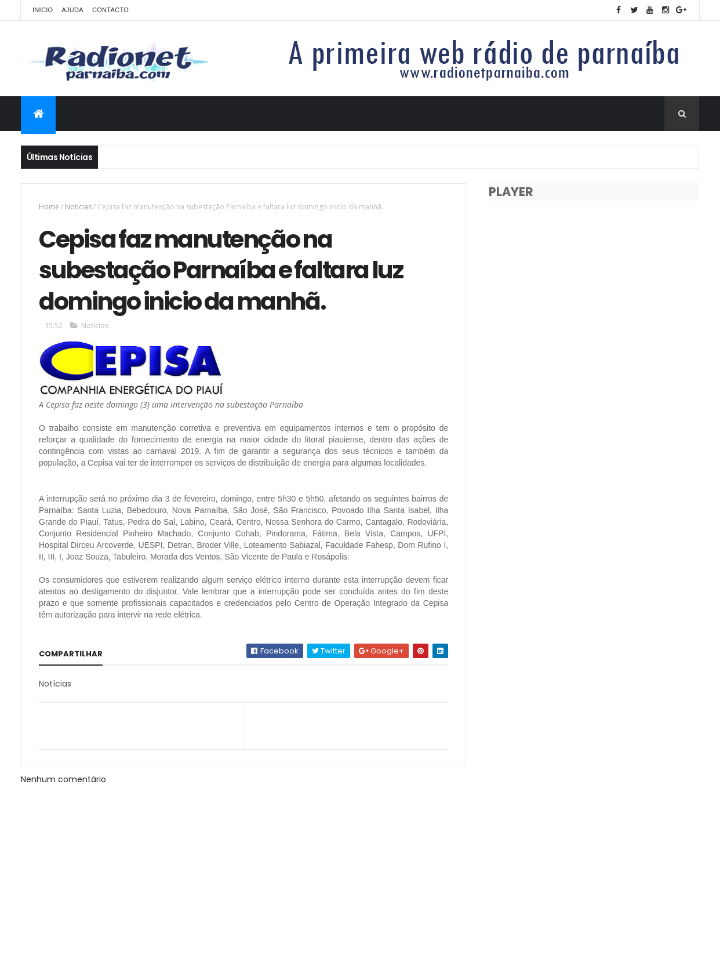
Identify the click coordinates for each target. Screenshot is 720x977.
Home (49, 207)
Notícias (78, 207)
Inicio (42, 9)
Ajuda (72, 9)
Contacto (110, 9)
